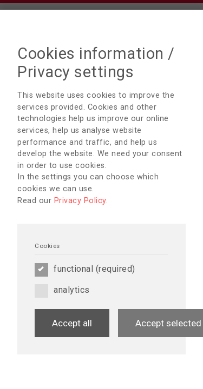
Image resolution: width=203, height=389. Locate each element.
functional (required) (85, 269)
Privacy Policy (80, 200)
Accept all (72, 323)
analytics (62, 290)
